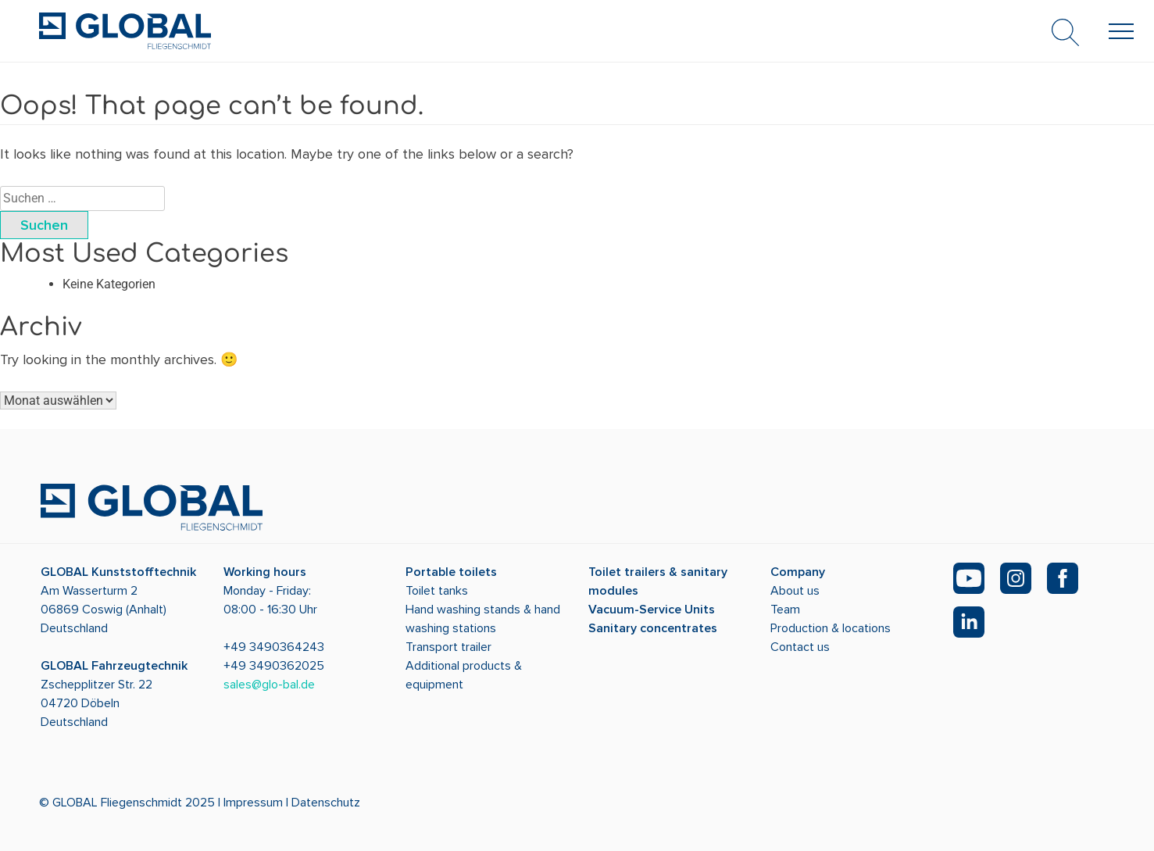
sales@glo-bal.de (269, 684)
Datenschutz (325, 802)
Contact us (800, 647)
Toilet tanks (437, 591)
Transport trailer (448, 647)
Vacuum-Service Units (651, 609)
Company (797, 572)
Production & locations (830, 628)
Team (785, 609)
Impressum (253, 802)
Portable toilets (451, 572)
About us (795, 591)
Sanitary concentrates (652, 628)
